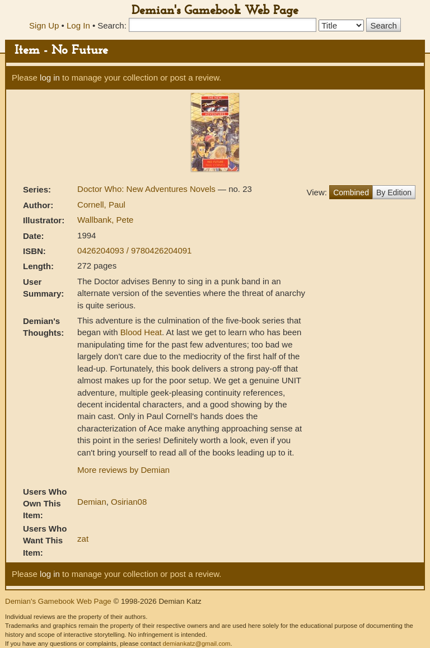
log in (50, 77)
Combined (351, 192)
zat (82, 538)
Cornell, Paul (101, 204)
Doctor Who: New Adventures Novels (147, 189)
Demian (91, 501)
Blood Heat (141, 332)
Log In (78, 25)
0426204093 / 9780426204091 (134, 250)
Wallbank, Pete (105, 219)
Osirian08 (129, 501)
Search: (112, 25)
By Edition (394, 192)
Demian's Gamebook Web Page (215, 10)
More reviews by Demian (123, 470)
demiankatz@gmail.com (196, 643)
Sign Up (44, 25)
